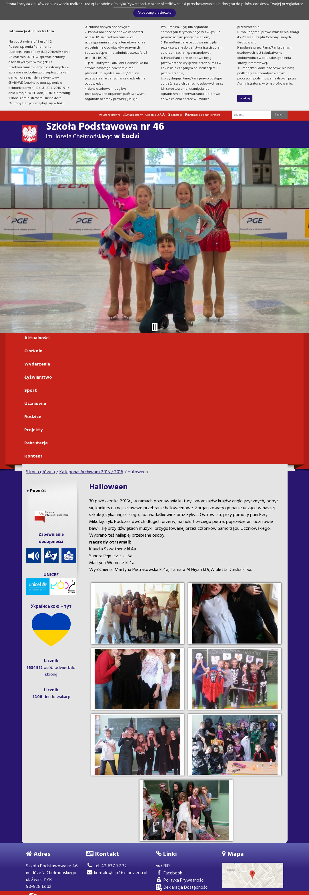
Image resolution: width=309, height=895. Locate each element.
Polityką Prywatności (129, 4)
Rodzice (32, 417)
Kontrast (175, 115)
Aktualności (36, 338)
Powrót (38, 491)
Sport (30, 390)
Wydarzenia (37, 364)
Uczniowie (35, 403)
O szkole (33, 351)
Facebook (169, 873)
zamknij (245, 98)
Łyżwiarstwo (38, 377)
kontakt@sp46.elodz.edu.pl (116, 873)
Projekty (33, 430)
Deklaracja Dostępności (182, 887)
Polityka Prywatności (180, 880)
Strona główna (110, 115)
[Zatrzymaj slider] (154, 327)
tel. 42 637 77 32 (106, 866)
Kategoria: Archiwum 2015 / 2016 (91, 472)
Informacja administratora (202, 115)
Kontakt (33, 456)
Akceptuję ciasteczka (154, 13)
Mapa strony (133, 115)
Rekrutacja (36, 443)
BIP (163, 866)
